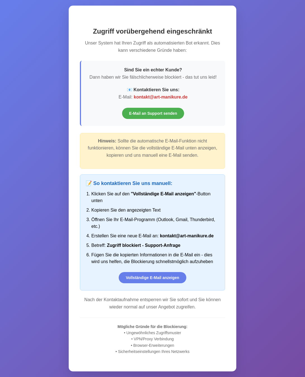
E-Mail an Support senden (153, 113)
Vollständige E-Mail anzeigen (152, 277)
